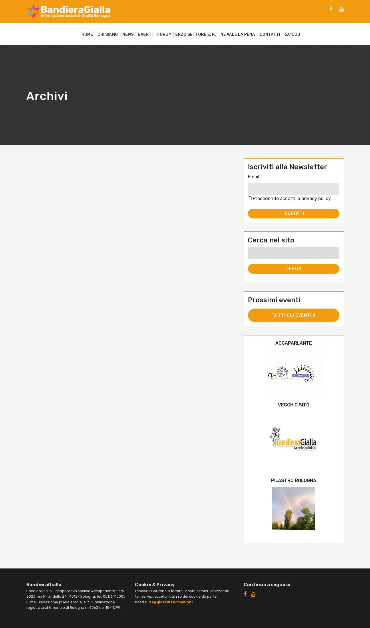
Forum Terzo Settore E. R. (186, 34)
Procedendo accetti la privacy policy (289, 198)
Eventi (145, 34)
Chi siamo (108, 34)
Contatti (270, 34)
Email (253, 176)
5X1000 (292, 34)
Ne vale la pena (237, 34)
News (128, 34)
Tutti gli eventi (294, 315)
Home (87, 34)
